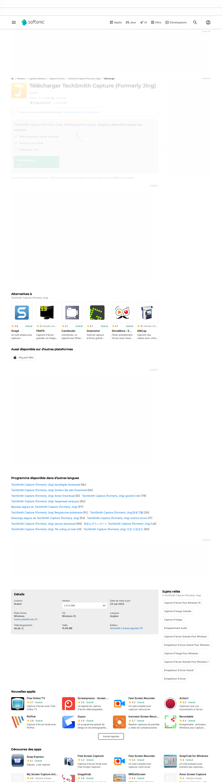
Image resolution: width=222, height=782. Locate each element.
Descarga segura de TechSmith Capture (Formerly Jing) (45, 518)
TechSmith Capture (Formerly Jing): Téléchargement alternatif (44, 177)
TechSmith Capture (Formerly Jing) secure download (43, 523)
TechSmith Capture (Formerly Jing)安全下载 (116, 512)
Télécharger (92, 88)
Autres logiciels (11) (133, 628)
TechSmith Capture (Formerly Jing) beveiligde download (45, 484)
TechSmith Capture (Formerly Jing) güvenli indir (111, 495)
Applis (116, 22)
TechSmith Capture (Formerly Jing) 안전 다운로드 (113, 529)
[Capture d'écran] (57, 78)
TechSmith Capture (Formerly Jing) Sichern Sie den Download (49, 490)
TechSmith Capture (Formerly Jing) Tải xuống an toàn (43, 529)
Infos (156, 22)
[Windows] (21, 78)
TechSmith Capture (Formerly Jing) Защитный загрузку (45, 501)
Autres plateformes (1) (25, 619)
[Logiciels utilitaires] (37, 78)
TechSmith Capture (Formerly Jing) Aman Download (43, 495)
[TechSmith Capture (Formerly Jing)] (84, 78)
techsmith (115, 628)
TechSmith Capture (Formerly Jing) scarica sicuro (117, 518)
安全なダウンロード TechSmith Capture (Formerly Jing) (117, 523)
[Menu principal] (13, 22)
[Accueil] (12, 78)
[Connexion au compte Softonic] (208, 22)
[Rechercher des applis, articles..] (195, 22)
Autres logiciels (111, 736)
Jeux (131, 22)
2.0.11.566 (84, 605)
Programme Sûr (40, 102)
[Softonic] (33, 22)
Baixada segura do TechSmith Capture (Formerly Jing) (44, 506)
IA (143, 22)
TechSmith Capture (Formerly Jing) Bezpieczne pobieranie (46, 512)
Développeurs (176, 22)
